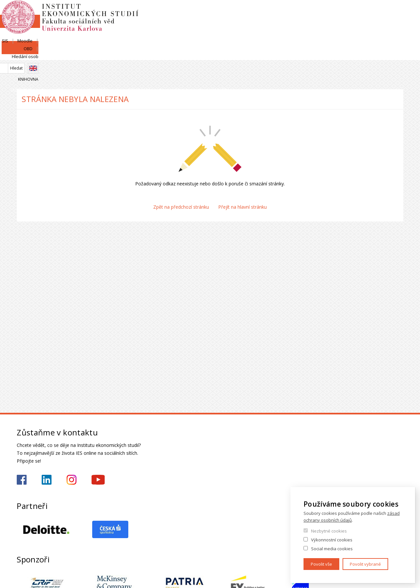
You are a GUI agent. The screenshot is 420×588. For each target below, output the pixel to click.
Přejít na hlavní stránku (242, 207)
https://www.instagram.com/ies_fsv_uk (71, 480)
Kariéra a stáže (374, 54)
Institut (36, 54)
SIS (322, 12)
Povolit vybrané (365, 564)
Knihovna (393, 35)
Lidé (96, 54)
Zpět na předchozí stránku (181, 207)
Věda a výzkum (293, 54)
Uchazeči (155, 54)
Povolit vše (321, 564)
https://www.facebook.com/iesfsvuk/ (22, 480)
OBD (363, 12)
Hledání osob (390, 12)
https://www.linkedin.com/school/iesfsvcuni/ (47, 480)
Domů (18, 68)
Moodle (341, 12)
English (398, 24)
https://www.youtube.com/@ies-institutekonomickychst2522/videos (98, 480)
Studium (221, 54)
